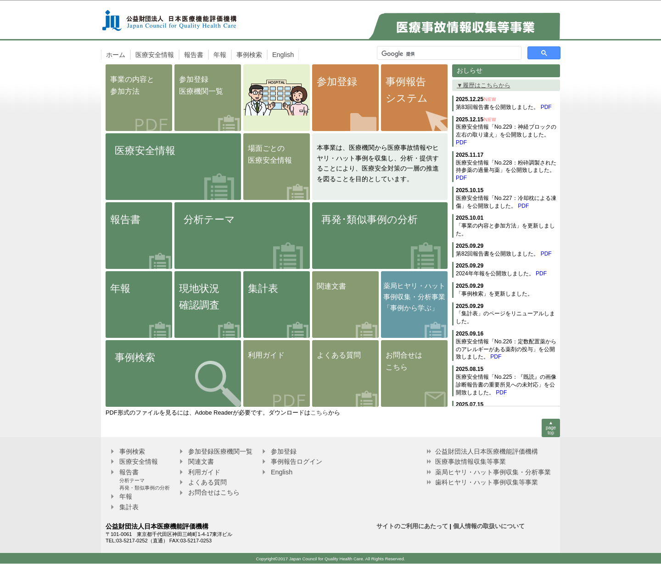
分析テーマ (132, 480)
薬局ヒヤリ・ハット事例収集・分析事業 (493, 472)
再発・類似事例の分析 (144, 487)
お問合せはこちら (214, 492)
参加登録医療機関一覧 (220, 451)
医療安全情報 (154, 54)
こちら (319, 412)
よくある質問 (207, 482)
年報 (219, 54)
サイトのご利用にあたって (412, 526)
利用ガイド (204, 472)
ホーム (115, 54)
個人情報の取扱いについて (489, 526)
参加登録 (284, 451)
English (283, 54)
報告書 (193, 54)
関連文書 (201, 461)
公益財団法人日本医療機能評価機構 (486, 451)
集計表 (129, 507)
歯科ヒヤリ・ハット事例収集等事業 (486, 482)
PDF (546, 107)
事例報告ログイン (296, 461)
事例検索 (249, 54)
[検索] (448, 54)
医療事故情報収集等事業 (470, 461)
